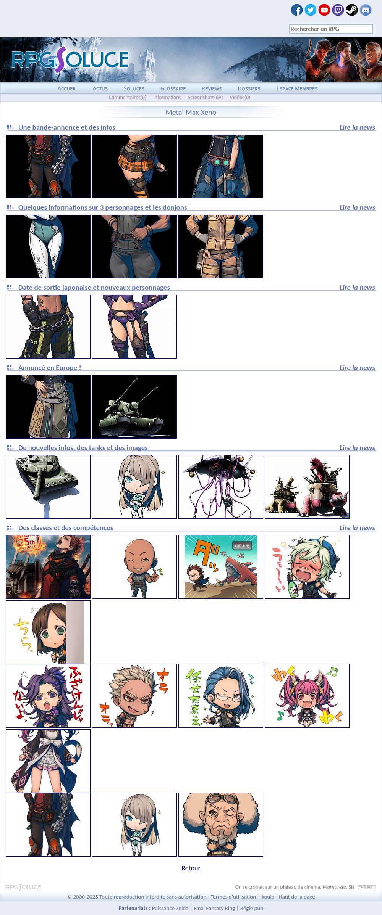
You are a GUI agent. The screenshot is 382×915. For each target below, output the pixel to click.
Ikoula (268, 896)
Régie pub (251, 908)
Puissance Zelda (170, 908)
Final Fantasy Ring (214, 908)
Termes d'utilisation (233, 896)
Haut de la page (296, 896)
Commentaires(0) (128, 97)
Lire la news (357, 127)
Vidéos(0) (240, 97)
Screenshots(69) (205, 97)
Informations (167, 97)
